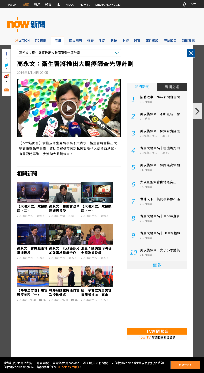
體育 (48, 4)
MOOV (70, 4)
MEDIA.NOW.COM (108, 4)
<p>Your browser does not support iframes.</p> (157, 298)
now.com (12, 4)
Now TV (85, 4)
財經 (37, 4)
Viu (58, 4)
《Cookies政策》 (67, 367)
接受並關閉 (185, 365)
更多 (157, 265)
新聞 (26, 4)
